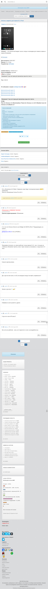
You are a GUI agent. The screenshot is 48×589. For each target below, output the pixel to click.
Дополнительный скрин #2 (8, 92)
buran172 (6, 299)
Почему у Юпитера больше (10, 422)
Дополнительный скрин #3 (8, 93)
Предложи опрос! (14, 513)
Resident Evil (7, 374)
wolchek (6, 186)
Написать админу (5, 574)
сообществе (17, 86)
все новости (5, 438)
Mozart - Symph (7, 376)
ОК (25, 182)
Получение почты (5, 543)
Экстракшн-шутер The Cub (10, 420)
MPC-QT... (6, 384)
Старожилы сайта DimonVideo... (11, 454)
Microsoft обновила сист (9, 428)
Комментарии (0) (6, 513)
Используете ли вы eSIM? (23, 7)
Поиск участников (5, 567)
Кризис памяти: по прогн (9, 425)
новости (12, 418)
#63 (2, 186)
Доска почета (4, 569)
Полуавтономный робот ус (10, 430)
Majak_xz (6, 326)
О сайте (3, 565)
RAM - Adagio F (7, 398)
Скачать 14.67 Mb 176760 (24, 142)
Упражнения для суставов (9, 431)
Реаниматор (4, 560)
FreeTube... (6, 381)
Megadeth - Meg (7, 395)
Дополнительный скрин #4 (8, 95)
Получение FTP (5, 545)
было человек (15, 170)
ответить (43, 202)
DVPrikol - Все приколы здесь (10, 364)
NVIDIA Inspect (7, 392)
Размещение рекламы (6, 572)
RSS (26, 14)
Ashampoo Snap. (7, 403)
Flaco (15, 24)
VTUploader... (7, 390)
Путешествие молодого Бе (10, 434)
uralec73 (6, 259)
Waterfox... (6, 385)
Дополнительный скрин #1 (8, 90)
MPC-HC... (6, 387)
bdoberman (6, 223)
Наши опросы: (7, 478)
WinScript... (6, 382)
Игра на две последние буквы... (11, 450)
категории (23, 14)
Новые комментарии (9, 467)
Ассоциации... (7, 447)
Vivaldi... (6, 379)
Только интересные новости (10, 365)
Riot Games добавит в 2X (9, 423)
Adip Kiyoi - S (7, 401)
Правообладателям (6, 577)
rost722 (5, 272)
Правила (4, 576)
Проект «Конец (7, 378)
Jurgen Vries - (7, 396)
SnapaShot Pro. (7, 404)
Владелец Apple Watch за (9, 427)
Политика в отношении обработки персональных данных (24, 588)
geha (5, 242)
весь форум (5, 461)
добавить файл (7, 409)
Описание (4, 57)
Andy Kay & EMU (7, 399)
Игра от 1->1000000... (8, 457)
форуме (11, 445)
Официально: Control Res (9, 433)
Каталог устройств (5, 562)
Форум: (15, 131)
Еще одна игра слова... (9, 452)
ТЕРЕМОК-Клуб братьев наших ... (11, 455)
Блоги (3, 564)
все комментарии (6, 471)
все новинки (5, 411)
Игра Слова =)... (7, 449)
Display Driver (7, 393)
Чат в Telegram (5, 131)
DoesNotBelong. (7, 388)
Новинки (5, 372)
